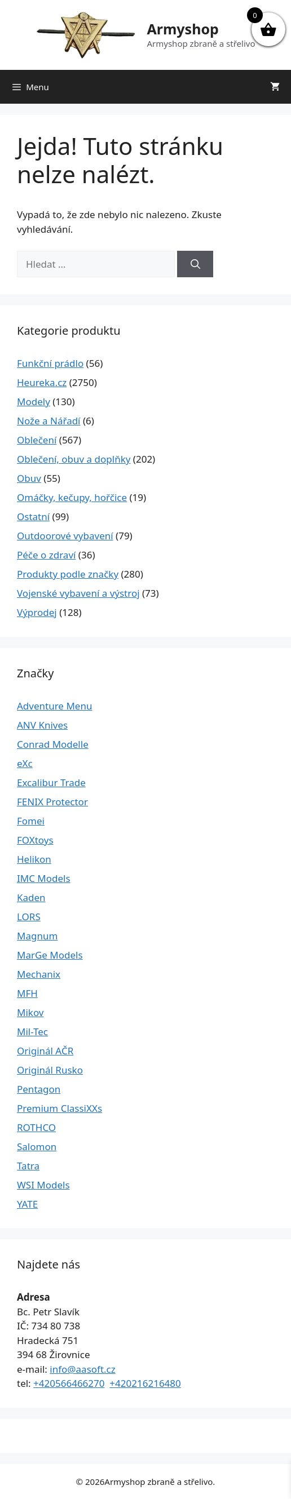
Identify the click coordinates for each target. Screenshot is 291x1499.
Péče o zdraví (46, 554)
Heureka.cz (42, 382)
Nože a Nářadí (49, 420)
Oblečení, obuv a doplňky (73, 459)
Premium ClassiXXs (59, 1108)
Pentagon (38, 1089)
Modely (33, 401)
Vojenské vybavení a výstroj (78, 593)
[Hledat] (195, 264)
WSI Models (43, 1184)
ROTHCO (36, 1127)
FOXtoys (35, 839)
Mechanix (38, 974)
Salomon (36, 1146)
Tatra (28, 1165)
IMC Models (43, 878)
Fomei (31, 820)
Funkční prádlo (50, 363)
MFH (27, 993)
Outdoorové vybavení (65, 535)
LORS (29, 916)
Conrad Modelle (53, 744)
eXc (25, 763)
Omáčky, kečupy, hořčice (72, 497)
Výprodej (37, 612)
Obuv (29, 478)
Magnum (37, 935)
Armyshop (182, 28)
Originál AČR (45, 1050)
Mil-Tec (32, 1031)
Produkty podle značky (67, 573)
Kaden (31, 897)
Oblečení (36, 439)
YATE (27, 1204)
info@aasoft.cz (83, 1369)
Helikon (34, 859)
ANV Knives (42, 725)
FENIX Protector (52, 801)
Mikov (30, 1012)
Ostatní (33, 516)
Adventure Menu (54, 705)
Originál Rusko (50, 1069)
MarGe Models (50, 954)
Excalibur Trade (51, 782)
